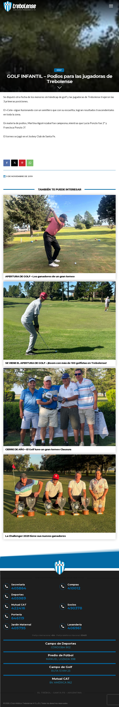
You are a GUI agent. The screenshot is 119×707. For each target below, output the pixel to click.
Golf (59, 70)
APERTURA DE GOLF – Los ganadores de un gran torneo (40, 276)
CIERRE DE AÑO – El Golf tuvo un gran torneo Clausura (38, 449)
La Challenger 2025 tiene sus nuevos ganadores (35, 536)
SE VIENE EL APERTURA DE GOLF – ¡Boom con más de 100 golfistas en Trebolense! (56, 363)
